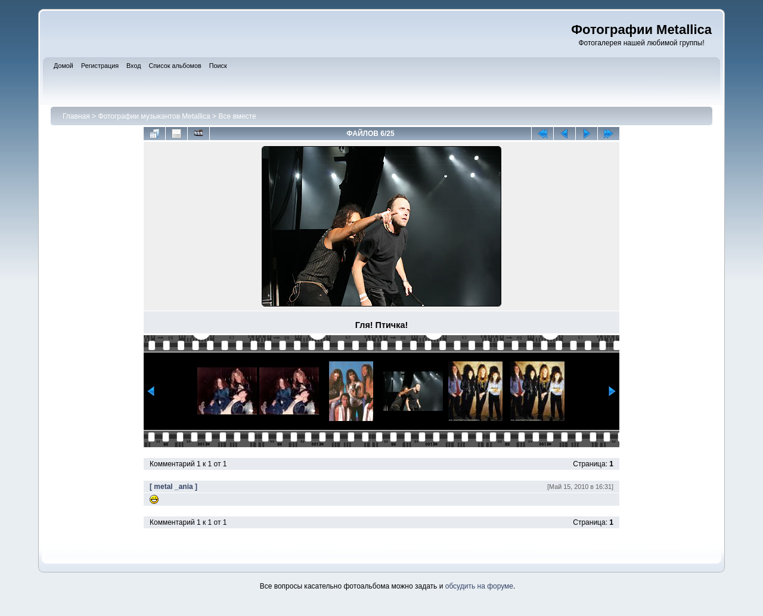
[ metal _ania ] (173, 486)
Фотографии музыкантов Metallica (154, 116)
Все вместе (237, 116)
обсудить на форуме (479, 586)
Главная (76, 116)
